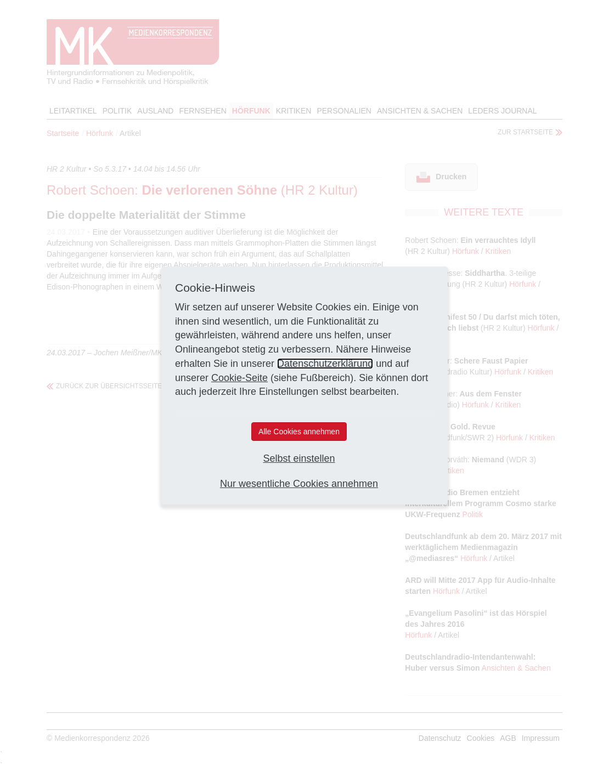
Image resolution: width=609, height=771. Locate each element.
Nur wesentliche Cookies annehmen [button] (299, 483)
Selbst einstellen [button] (299, 458)
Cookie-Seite (239, 377)
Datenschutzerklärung (325, 363)
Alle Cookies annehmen (299, 431)
